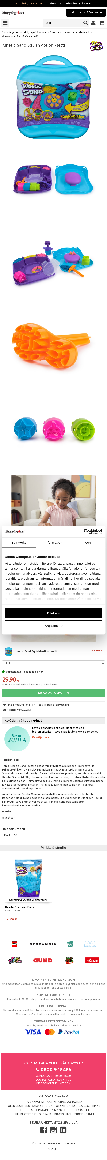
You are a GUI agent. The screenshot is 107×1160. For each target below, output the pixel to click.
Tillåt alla (53, 613)
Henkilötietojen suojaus (33, 1114)
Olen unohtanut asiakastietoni (30, 1106)
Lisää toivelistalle (19, 705)
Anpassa (54, 625)
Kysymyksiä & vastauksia (64, 1102)
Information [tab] (53, 542)
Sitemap (69, 1144)
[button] (101, 23)
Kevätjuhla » (40, 737)
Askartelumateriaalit (77, 32)
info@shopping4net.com (53, 1083)
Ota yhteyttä (65, 1106)
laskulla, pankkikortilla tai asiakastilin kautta (53, 1026)
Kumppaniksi (62, 1114)
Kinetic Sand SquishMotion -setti (20, 36)
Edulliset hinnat (90, 1106)
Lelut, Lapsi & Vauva (34, 32)
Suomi (53, 1149)
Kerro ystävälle (17, 710)
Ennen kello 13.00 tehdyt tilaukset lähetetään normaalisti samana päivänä (53, 997)
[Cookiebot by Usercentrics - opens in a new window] (83, 531)
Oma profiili (35, 1102)
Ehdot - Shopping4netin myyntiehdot (46, 1110)
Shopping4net (10, 32)
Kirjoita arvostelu (55, 705)
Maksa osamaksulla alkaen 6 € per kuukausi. (30, 684)
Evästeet (82, 1110)
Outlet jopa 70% (29, 3)
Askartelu (55, 32)
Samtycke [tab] (18, 542)
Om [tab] (88, 542)
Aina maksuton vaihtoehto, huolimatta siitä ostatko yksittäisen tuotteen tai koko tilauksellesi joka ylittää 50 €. (53, 984)
